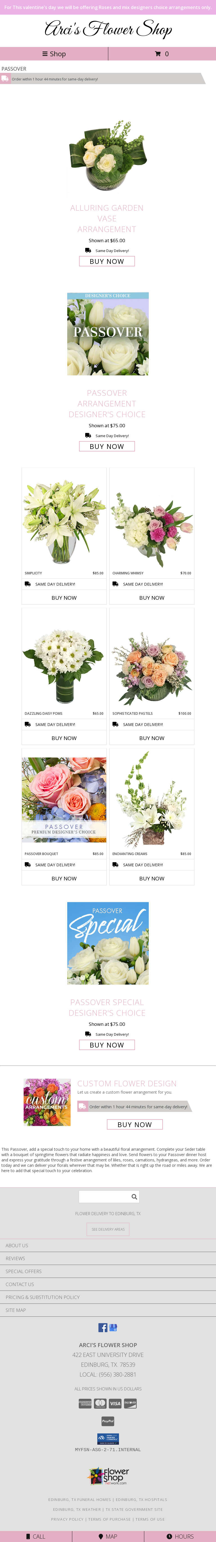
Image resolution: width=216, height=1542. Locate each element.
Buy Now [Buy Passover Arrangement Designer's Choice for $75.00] (107, 446)
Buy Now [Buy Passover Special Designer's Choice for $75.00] (107, 1044)
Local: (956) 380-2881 (108, 1374)
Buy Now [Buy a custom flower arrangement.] (135, 1124)
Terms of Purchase (109, 1519)
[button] (108, 1439)
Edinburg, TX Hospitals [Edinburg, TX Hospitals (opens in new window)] (142, 1499)
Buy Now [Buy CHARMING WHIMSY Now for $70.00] (152, 597)
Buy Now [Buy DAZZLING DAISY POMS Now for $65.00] (64, 738)
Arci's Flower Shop (108, 30)
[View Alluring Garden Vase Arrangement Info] (108, 149)
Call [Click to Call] (35, 1536)
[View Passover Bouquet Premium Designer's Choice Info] (64, 800)
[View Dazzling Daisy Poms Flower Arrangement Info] (64, 659)
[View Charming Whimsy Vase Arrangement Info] (152, 519)
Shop (54, 53)
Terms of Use (150, 1519)
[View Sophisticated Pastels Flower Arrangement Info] (152, 659)
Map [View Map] (108, 1536)
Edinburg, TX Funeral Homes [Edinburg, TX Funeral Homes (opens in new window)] (79, 1499)
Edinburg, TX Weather (77, 1509)
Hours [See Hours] (180, 1536)
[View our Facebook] (102, 1330)
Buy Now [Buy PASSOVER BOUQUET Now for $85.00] (64, 878)
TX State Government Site (134, 1509)
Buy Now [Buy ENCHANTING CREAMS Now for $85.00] (152, 878)
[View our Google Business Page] (113, 1330)
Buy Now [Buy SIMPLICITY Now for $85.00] (64, 597)
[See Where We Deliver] (108, 1229)
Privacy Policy (67, 1519)
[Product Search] (109, 1196)
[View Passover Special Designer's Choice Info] (108, 943)
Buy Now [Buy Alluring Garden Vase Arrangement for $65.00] (107, 261)
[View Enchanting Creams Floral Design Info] (152, 800)
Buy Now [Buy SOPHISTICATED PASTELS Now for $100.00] (152, 738)
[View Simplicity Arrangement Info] (64, 519)
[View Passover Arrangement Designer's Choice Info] (108, 334)
